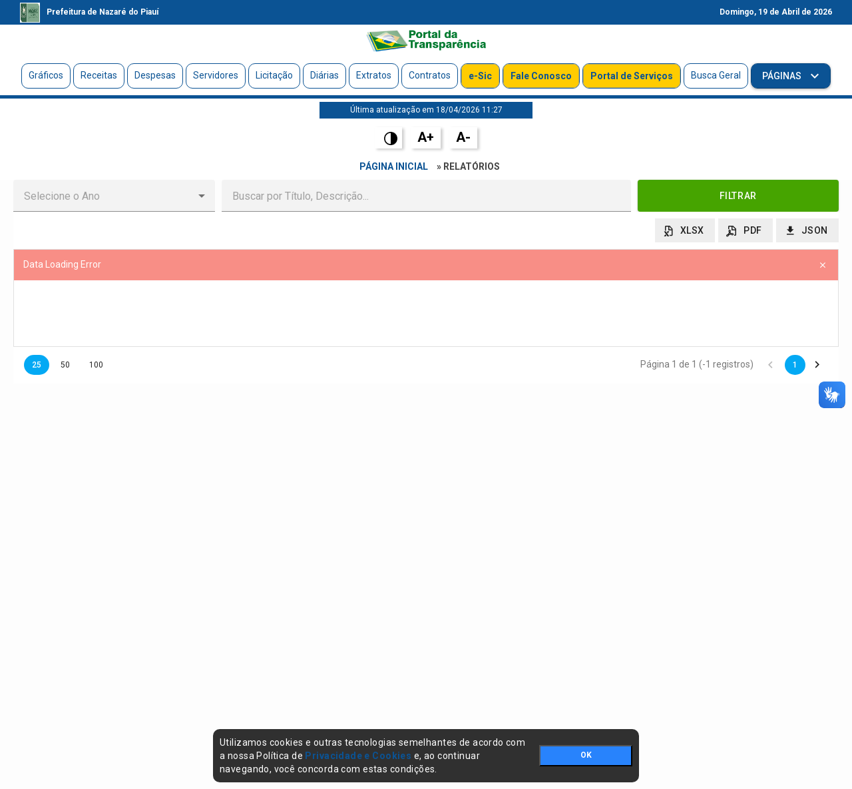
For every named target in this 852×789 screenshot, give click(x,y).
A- (463, 137)
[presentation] (426, 313)
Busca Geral (716, 75)
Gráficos (46, 75)
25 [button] (36, 365)
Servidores (215, 75)
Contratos (430, 75)
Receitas (99, 75)
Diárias (324, 75)
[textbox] (426, 196)
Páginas (782, 76)
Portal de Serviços (631, 76)
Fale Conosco (541, 76)
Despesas (155, 75)
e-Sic (480, 76)
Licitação (274, 75)
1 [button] (795, 365)
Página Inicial (393, 166)
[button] (202, 196)
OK (586, 755)
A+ (425, 137)
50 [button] (65, 365)
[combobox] (103, 196)
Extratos (373, 75)
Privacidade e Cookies (358, 755)
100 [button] (96, 365)
